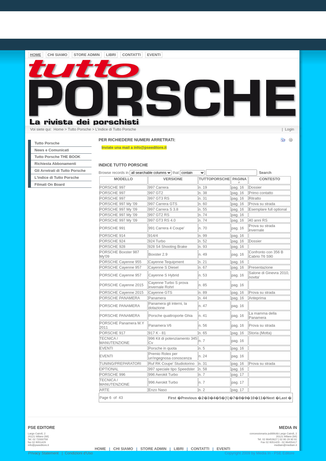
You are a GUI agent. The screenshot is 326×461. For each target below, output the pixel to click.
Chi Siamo (123, 449)
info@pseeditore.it (38, 445)
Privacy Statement (43, 453)
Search (265, 172)
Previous (189, 398)
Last (283, 398)
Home (58, 129)
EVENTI (223, 449)
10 (252, 398)
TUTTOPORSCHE (214, 179)
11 (260, 398)
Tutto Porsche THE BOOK (58, 157)
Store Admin (153, 449)
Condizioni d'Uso (79, 453)
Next (270, 398)
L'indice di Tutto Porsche (115, 129)
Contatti (200, 449)
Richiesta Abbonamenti (55, 163)
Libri (179, 449)
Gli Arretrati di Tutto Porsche (60, 170)
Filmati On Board (50, 184)
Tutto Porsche (79, 129)
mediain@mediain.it (285, 445)
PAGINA (239, 180)
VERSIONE (172, 179)
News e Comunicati (52, 150)
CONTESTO (269, 179)
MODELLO (123, 179)
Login (289, 129)
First (172, 398)
